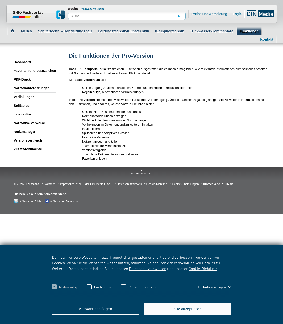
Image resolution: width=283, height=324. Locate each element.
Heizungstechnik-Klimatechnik (123, 31)
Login (237, 14)
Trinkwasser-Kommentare (211, 31)
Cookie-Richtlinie (203, 268)
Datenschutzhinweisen (147, 268)
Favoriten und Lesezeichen (35, 71)
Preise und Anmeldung (209, 14)
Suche (73, 9)
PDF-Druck (22, 79)
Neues (26, 31)
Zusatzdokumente (28, 149)
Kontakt (266, 39)
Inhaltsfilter (22, 114)
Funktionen (248, 31)
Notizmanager (25, 132)
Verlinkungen (24, 97)
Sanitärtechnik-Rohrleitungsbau (65, 31)
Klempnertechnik (169, 31)
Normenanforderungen (32, 88)
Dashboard (22, 62)
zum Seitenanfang (141, 173)
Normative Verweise (29, 123)
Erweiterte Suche (93, 9)
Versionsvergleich (28, 140)
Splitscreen (22, 105)
